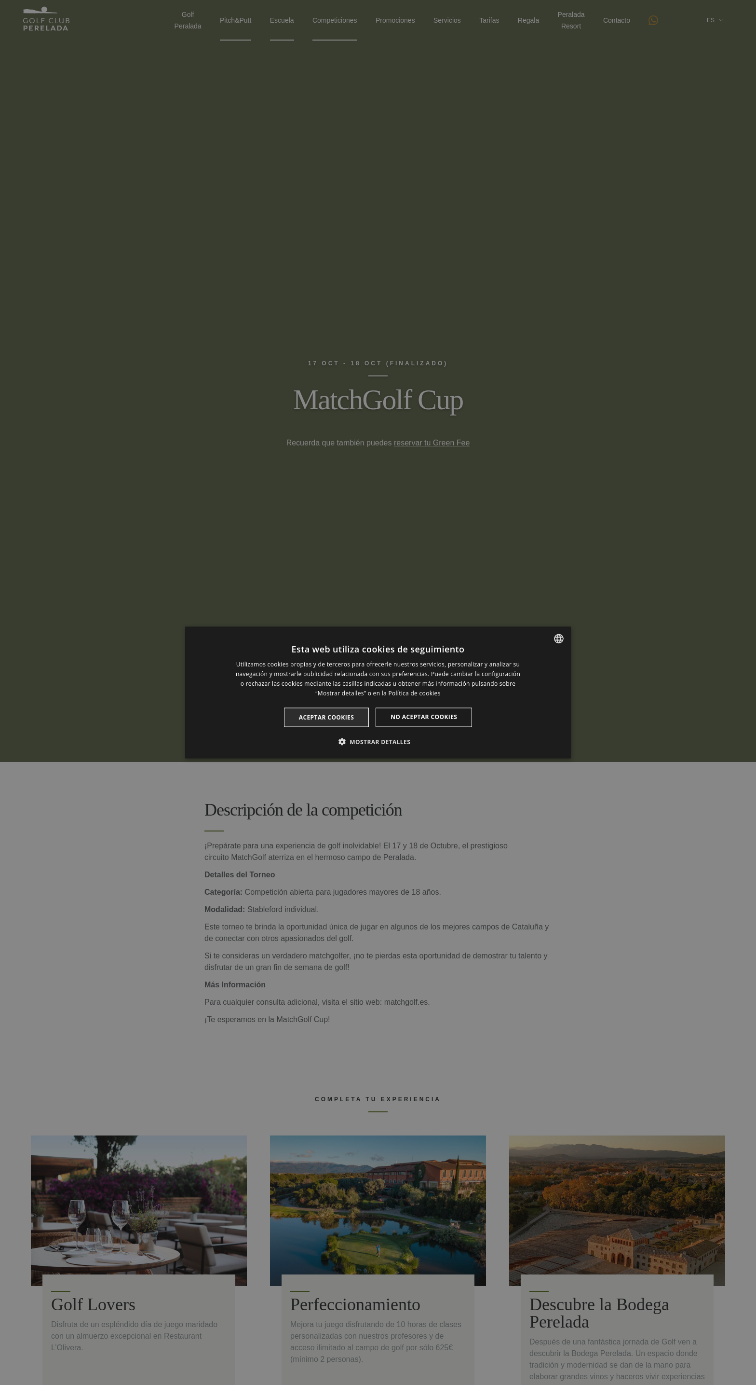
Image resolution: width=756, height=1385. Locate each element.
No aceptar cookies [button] (424, 716)
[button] (378, 741)
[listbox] (559, 639)
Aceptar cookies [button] (326, 717)
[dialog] (378, 693)
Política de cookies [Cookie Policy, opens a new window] (414, 693)
